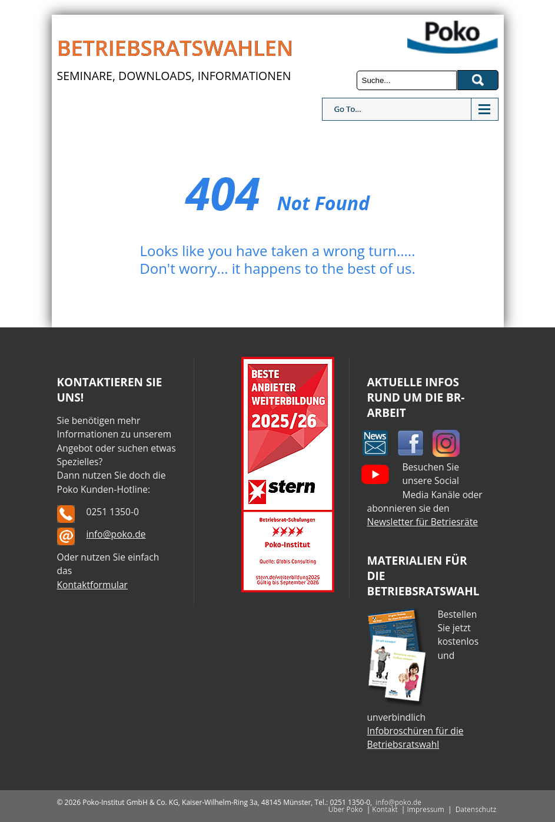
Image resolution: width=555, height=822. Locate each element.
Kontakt (384, 809)
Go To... (347, 109)
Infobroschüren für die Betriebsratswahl (415, 737)
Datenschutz (476, 809)
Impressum (425, 809)
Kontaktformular (92, 584)
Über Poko (345, 809)
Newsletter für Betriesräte (422, 521)
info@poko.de (116, 534)
